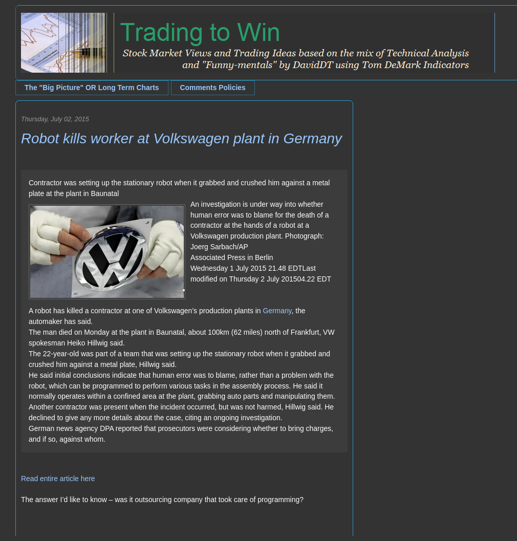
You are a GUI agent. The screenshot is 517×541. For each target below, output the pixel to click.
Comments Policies (213, 87)
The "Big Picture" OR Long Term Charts (92, 87)
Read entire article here (58, 478)
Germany (277, 311)
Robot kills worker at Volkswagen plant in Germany (181, 138)
